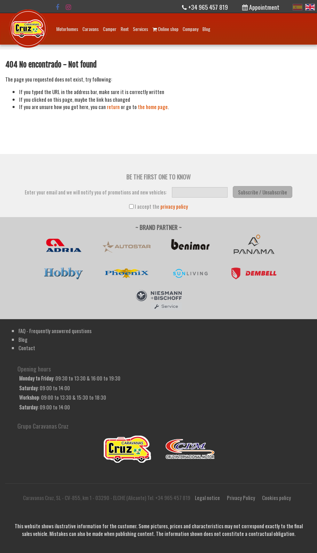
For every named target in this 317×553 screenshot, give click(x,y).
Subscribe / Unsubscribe (262, 192)
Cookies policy (276, 497)
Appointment (260, 6)
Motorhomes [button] (67, 28)
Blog (206, 28)
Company (190, 28)
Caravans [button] (90, 28)
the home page (153, 106)
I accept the (158, 206)
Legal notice (207, 497)
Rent (125, 28)
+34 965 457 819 (205, 6)
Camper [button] (110, 28)
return (113, 106)
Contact (26, 348)
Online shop (165, 28)
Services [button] (140, 28)
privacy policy (174, 206)
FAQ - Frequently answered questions (55, 331)
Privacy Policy (241, 497)
